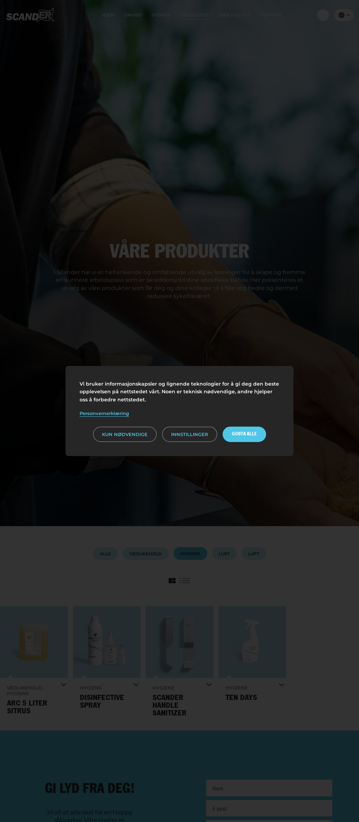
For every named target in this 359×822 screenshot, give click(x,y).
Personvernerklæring (104, 413)
